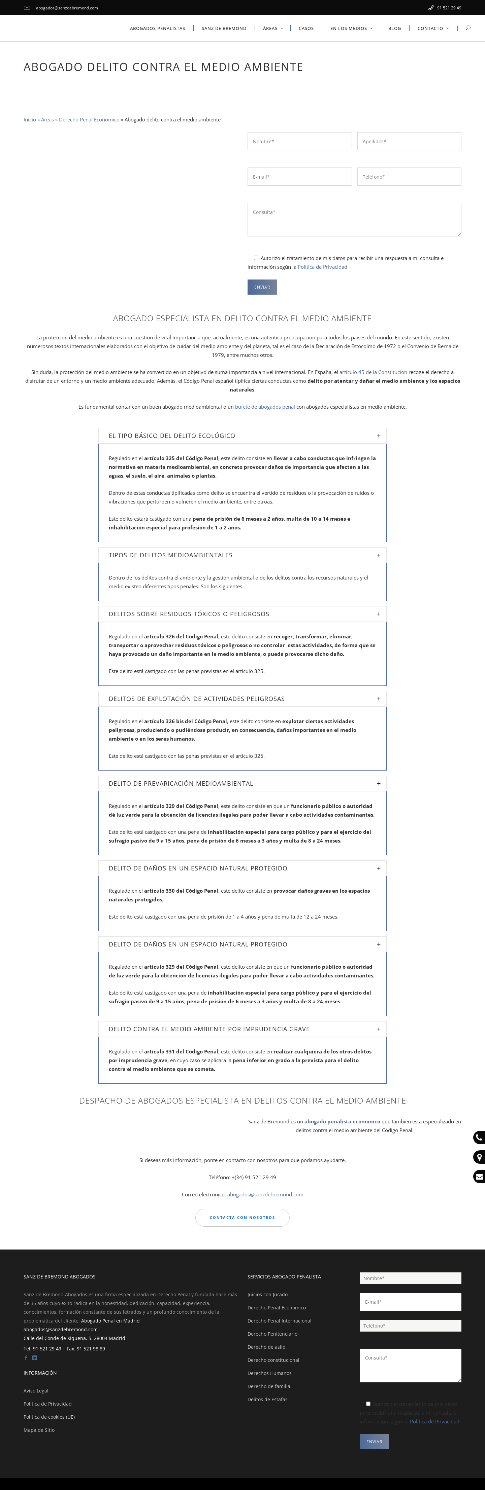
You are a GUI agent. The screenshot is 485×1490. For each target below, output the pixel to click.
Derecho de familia (269, 1386)
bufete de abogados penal (265, 406)
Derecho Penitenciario (272, 1334)
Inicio (30, 119)
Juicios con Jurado (268, 1294)
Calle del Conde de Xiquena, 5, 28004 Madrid (74, 1338)
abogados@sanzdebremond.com (61, 8)
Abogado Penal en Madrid (110, 1320)
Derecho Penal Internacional (280, 1320)
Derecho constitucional (273, 1360)
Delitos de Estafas (268, 1399)
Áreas (47, 119)
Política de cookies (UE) (49, 1417)
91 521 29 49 (444, 8)
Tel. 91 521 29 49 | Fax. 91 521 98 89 (64, 1348)
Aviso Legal (36, 1390)
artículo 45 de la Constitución (373, 372)
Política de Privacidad (322, 266)
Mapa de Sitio (39, 1430)
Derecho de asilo (266, 1347)
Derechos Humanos (270, 1373)
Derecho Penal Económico (89, 119)
